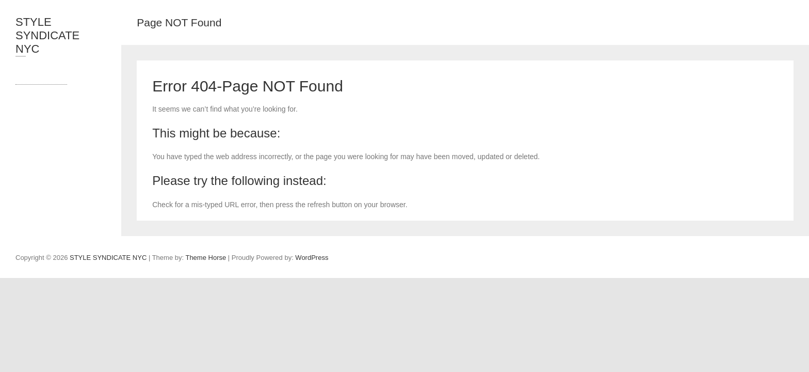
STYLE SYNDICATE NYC (47, 35)
